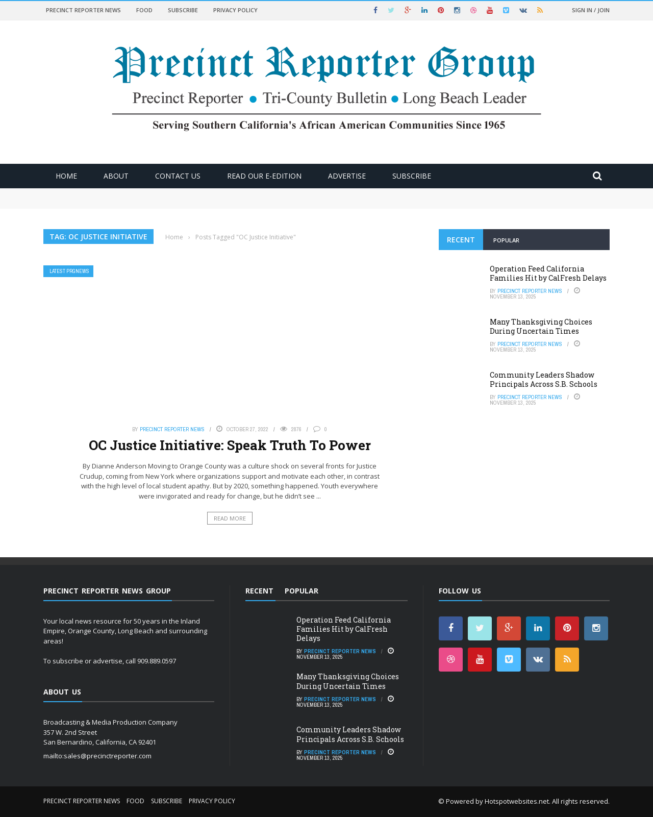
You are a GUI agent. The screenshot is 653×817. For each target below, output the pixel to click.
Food (144, 10)
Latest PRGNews (69, 271)
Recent (461, 239)
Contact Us (177, 176)
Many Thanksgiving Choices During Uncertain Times (541, 326)
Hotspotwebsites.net (517, 801)
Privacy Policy (235, 10)
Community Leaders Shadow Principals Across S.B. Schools (543, 379)
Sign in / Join (591, 10)
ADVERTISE (347, 176)
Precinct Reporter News (83, 10)
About (116, 176)
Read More (230, 518)
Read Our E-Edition (264, 176)
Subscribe (183, 10)
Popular (506, 240)
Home (66, 176)
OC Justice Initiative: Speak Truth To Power (230, 445)
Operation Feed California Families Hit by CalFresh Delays (548, 273)
